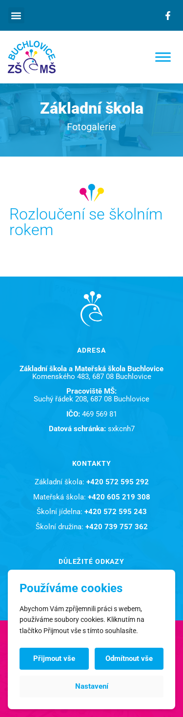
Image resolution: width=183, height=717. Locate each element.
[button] (16, 15)
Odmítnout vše (129, 658)
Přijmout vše (54, 658)
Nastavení (91, 686)
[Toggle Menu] (163, 56)
